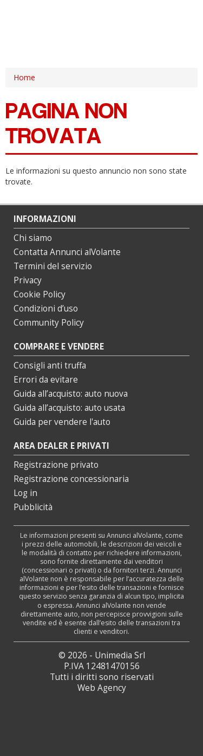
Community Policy (49, 322)
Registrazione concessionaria (71, 479)
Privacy (28, 280)
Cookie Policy (40, 294)
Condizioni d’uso (46, 308)
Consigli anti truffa (50, 365)
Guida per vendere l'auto (62, 422)
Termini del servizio (53, 266)
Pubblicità (33, 507)
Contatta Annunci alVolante (67, 252)
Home (24, 77)
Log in (25, 493)
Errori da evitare (46, 379)
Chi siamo (33, 238)
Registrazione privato (56, 465)
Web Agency (101, 688)
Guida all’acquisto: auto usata (69, 408)
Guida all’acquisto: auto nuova (71, 393)
